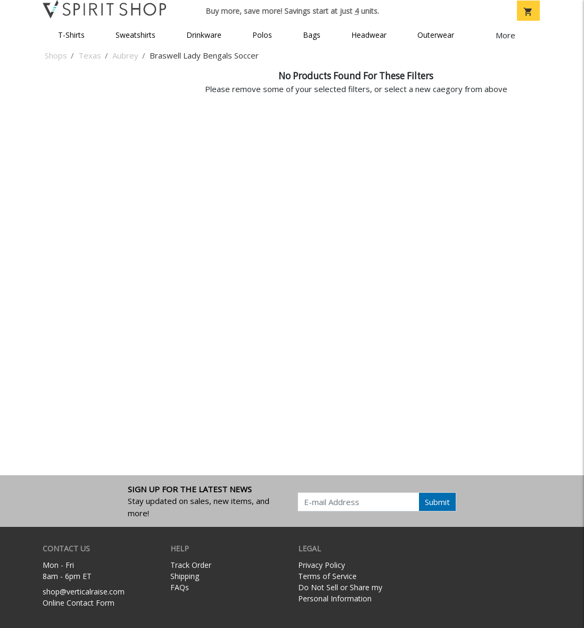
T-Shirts (71, 35)
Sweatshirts (135, 35)
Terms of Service (327, 576)
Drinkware (203, 35)
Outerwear (435, 35)
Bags (311, 35)
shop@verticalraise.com (84, 591)
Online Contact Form (78, 603)
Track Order (190, 565)
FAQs (179, 587)
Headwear (368, 35)
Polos (262, 35)
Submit (437, 502)
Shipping (184, 576)
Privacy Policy (321, 565)
